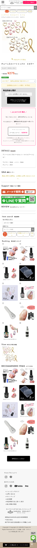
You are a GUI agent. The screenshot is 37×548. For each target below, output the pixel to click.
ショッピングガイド (13, 491)
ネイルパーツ (15, 15)
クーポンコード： (18, 131)
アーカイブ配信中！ (30, 2)
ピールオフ (13, 11)
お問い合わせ (11, 494)
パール (23, 15)
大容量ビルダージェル (23, 234)
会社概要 (9, 499)
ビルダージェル (12, 234)
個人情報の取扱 (12, 504)
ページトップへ (34, 541)
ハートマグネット (22, 11)
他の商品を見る (8, 219)
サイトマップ (11, 496)
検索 (35, 8)
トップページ (5, 15)
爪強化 (30, 11)
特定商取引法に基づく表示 (15, 501)
